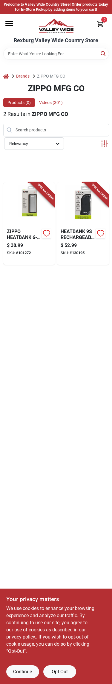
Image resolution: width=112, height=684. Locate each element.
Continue (22, 671)
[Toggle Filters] (104, 143)
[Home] (6, 76)
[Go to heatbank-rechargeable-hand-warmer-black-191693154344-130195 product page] (83, 223)
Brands (23, 76)
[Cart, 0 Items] (100, 24)
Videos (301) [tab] (51, 102)
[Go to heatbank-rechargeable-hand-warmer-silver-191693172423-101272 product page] (29, 223)
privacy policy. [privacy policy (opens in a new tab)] (21, 637)
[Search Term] (56, 54)
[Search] (103, 53)
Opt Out (60, 671)
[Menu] (9, 23)
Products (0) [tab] (19, 102)
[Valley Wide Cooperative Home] (56, 25)
